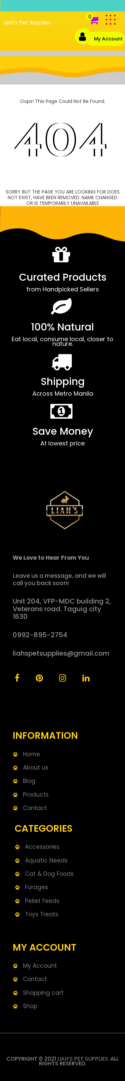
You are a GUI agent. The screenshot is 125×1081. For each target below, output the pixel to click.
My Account (108, 38)
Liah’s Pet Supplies (82, 1059)
